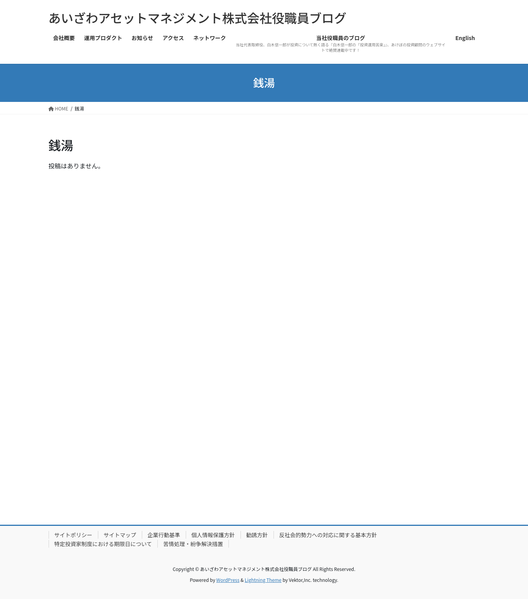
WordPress (228, 579)
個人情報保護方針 (213, 535)
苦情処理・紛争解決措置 (193, 544)
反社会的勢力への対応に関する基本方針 (328, 535)
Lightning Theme (263, 579)
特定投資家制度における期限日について (103, 544)
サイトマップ (120, 535)
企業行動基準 (164, 535)
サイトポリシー (73, 535)
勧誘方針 (257, 535)
